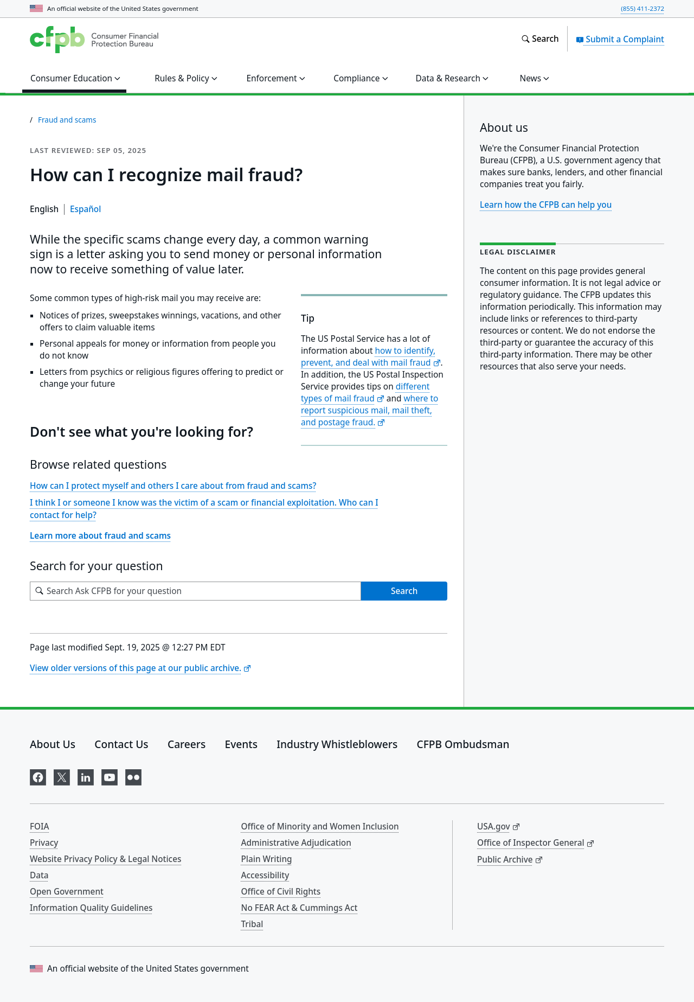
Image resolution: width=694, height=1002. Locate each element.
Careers (186, 744)
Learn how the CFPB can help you (546, 204)
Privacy (44, 842)
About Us (52, 744)
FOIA (39, 826)
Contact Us (121, 744)
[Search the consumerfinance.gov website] (539, 39)
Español (85, 208)
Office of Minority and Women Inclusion (320, 826)
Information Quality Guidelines (91, 907)
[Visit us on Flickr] (133, 775)
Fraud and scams (67, 120)
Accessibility (265, 875)
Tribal (252, 923)
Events (241, 744)
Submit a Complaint (620, 39)
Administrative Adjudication (296, 842)
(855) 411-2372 (642, 8)
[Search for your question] (195, 591)
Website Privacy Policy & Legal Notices (105, 858)
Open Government (67, 891)
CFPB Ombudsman (463, 744)
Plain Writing (266, 858)
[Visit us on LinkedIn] (86, 775)
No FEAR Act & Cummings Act (299, 907)
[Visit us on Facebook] (38, 775)
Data (39, 875)
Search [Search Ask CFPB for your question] (404, 590)
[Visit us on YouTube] (109, 775)
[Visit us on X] (62, 775)
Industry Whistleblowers (337, 744)
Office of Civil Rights (281, 891)
